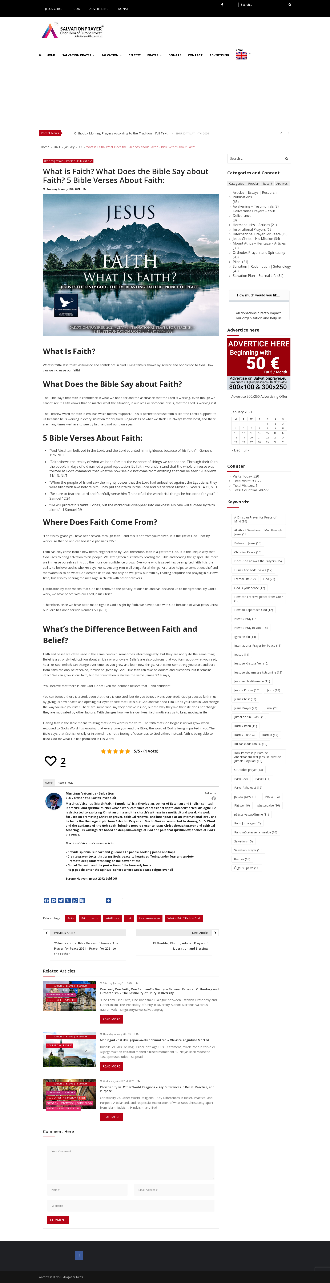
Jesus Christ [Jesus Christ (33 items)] (245, 704)
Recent (268, 184)
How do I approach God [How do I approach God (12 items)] (253, 615)
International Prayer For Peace (257, 234)
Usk (129, 918)
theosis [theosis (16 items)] (242, 864)
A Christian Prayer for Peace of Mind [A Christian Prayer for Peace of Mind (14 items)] (255, 524)
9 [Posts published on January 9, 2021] (275, 432)
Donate (124, 9)
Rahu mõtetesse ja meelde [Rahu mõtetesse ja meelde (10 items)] (255, 837)
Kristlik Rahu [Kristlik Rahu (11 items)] (245, 731)
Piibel (82, 1097)
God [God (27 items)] (269, 584)
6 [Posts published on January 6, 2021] (251, 432)
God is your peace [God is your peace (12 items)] (249, 593)
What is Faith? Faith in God (184, 918)
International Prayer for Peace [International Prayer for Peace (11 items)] (257, 650)
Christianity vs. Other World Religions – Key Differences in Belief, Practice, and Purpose (157, 1089)
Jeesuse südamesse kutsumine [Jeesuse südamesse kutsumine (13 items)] (258, 677)
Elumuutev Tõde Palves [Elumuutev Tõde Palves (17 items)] (253, 575)
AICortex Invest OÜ (102, 798)
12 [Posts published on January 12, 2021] (243, 437)
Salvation (109, 55)
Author (49, 782)
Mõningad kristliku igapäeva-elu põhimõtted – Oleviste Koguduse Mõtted (154, 1040)
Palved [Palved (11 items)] (262, 784)
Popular (253, 184)
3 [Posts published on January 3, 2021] (283, 428)
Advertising (99, 9)
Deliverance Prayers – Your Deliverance (254, 213)
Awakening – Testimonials (253, 206)
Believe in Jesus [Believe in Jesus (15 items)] (247, 548)
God (76, 9)
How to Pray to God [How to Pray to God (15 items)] (251, 632)
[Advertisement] (165, 94)
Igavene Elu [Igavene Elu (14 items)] (245, 641)
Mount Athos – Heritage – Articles (259, 243)
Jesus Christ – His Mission (253, 238)
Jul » (245, 455)
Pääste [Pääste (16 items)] (242, 810)
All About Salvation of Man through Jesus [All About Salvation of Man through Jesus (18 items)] (258, 537)
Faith (71, 918)
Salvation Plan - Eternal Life (63, 1108)
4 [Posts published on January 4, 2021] (235, 432)
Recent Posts (65, 782)
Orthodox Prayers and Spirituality (259, 252)
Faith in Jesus (89, 918)
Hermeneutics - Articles (61, 994)
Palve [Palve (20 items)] (241, 784)
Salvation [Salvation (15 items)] (243, 846)
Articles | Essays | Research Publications (68, 161)
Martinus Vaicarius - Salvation (90, 793)
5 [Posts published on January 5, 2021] (243, 432)
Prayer (152, 55)
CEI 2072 (135, 55)
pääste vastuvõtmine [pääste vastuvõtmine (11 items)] (251, 819)
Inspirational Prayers (59, 1045)
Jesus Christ (54, 9)
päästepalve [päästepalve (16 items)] (268, 810)
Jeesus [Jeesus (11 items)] (241, 659)
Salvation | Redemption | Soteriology (69, 1102)
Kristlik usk (112, 918)
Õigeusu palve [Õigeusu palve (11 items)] (246, 873)
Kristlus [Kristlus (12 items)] (270, 740)
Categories (236, 184)
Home (51, 55)
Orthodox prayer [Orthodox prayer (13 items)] (248, 775)
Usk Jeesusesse (149, 918)
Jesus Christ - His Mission (61, 999)
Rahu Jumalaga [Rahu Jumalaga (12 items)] (247, 828)
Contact (195, 55)
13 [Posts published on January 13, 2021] (251, 437)
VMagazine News (73, 1277)
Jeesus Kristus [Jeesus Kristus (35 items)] (246, 695)
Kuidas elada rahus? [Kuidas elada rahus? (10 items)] (250, 749)
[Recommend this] (54, 760)
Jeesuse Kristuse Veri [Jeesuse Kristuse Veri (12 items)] (251, 668)
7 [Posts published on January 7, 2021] (259, 432)
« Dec (236, 455)
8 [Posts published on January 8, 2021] (267, 432)
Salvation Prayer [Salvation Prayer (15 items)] (248, 855)
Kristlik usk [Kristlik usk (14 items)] (244, 740)
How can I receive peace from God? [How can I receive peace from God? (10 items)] (258, 604)
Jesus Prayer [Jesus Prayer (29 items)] (245, 713)
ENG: (241, 53)
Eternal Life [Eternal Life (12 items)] (245, 584)
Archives (282, 184)
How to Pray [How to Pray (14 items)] (245, 623)
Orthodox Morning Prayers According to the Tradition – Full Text (121, 133)
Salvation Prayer (76, 55)
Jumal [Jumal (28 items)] (271, 713)
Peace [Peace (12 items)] (272, 801)
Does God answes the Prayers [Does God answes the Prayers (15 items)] (258, 566)
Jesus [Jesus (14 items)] (273, 695)
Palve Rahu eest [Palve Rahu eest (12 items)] (248, 793)
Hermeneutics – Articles (251, 224)
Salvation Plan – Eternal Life (255, 280)
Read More (111, 1019)
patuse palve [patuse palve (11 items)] (246, 801)
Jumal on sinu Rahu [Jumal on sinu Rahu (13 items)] (250, 722)
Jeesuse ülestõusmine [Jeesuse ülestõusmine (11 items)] (252, 686)
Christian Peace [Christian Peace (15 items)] (247, 557)
